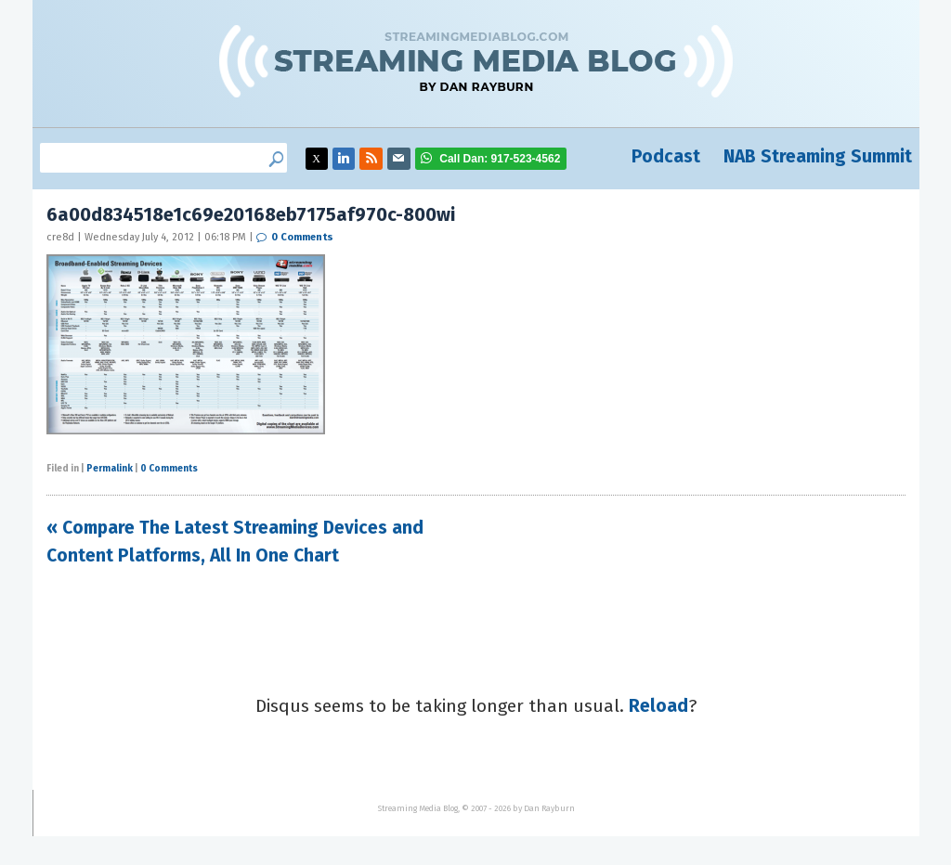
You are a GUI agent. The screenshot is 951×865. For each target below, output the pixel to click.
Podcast (666, 156)
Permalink (109, 468)
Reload (658, 706)
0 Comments (302, 237)
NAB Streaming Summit (817, 156)
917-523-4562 (499, 158)
